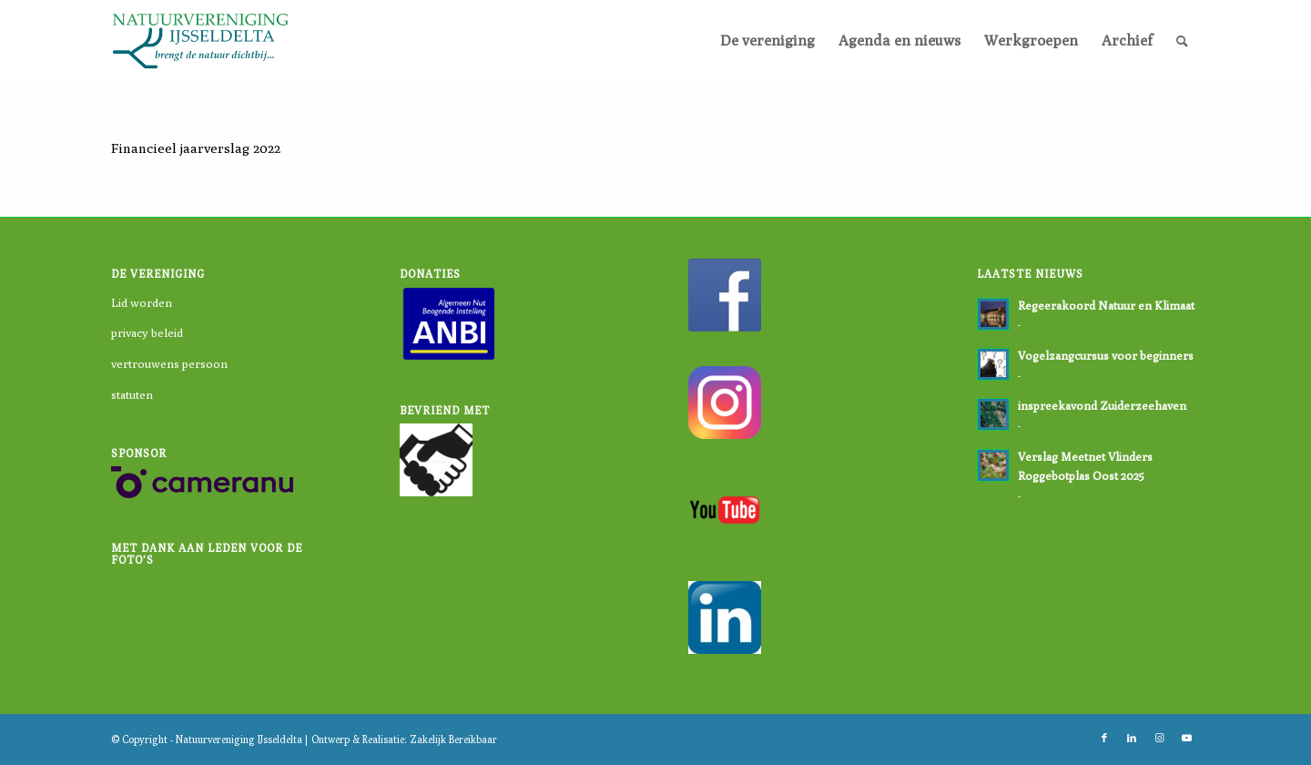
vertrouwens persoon (169, 363)
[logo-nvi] (200, 41)
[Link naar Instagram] (1159, 737)
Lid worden (141, 302)
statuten (132, 394)
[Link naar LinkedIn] (1131, 737)
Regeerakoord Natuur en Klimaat (1106, 305)
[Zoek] (1182, 41)
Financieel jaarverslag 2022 (195, 148)
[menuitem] (767, 41)
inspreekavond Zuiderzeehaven (1102, 406)
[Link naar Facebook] (1104, 737)
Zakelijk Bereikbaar (453, 739)
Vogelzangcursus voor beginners (1106, 355)
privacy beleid (147, 332)
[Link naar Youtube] (1186, 737)
